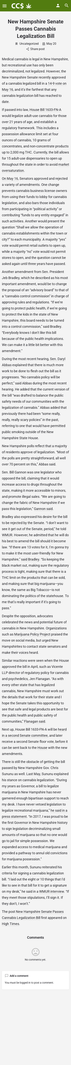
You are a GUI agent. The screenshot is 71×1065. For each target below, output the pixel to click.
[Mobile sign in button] (57, 5)
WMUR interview (51, 891)
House (42, 748)
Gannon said (43, 509)
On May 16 (10, 179)
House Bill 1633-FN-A (45, 110)
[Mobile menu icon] (4, 6)
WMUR (7, 535)
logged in (25, 982)
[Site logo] (21, 6)
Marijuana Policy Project (32, 634)
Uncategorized (27, 43)
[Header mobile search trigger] (66, 5)
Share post (35, 49)
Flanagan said (34, 721)
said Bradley (30, 559)
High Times (10, 924)
